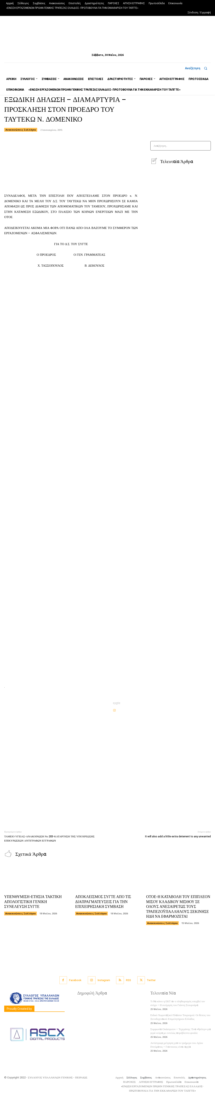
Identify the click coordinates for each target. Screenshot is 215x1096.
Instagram (104, 980)
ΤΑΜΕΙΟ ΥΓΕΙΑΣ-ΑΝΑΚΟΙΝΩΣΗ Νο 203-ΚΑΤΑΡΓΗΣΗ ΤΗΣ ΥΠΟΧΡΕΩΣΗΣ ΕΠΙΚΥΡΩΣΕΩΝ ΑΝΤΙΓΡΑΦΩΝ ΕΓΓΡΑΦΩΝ (49, 838)
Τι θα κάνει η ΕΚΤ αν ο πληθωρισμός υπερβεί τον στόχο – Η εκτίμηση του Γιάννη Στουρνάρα (177, 1003)
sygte (116, 703)
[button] (198, 68)
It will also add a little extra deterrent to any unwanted (178, 836)
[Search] (206, 145)
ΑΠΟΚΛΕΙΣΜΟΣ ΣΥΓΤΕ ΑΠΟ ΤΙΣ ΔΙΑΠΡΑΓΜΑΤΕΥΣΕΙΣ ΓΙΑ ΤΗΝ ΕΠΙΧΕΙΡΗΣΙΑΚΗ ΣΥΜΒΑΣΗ (103, 902)
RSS (128, 980)
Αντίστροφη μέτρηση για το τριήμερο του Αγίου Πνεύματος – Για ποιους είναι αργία (176, 1045)
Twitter (151, 980)
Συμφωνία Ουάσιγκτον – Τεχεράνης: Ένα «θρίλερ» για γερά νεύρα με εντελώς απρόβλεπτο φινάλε (180, 1031)
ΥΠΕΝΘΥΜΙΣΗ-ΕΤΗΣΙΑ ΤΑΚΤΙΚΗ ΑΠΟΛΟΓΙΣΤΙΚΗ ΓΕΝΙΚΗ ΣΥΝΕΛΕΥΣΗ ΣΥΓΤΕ (33, 902)
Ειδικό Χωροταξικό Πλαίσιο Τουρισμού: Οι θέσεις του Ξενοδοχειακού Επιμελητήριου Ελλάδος (180, 1017)
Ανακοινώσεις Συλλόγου (20, 130)
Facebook (75, 980)
